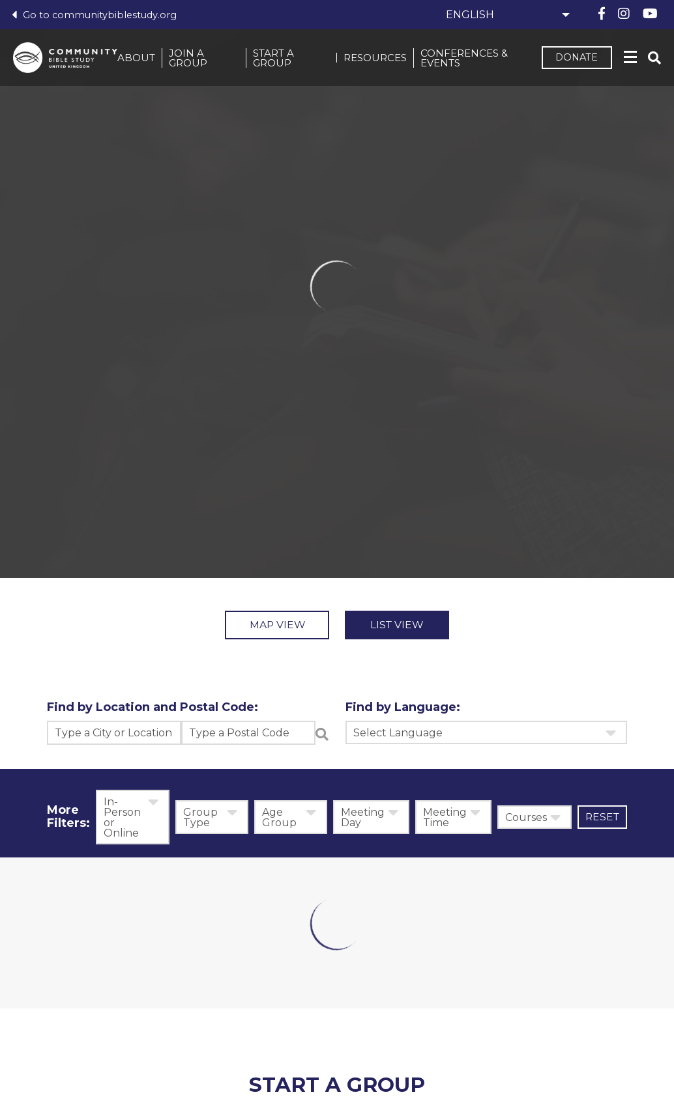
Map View (264, 626)
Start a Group (278, 59)
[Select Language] (505, 14)
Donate (573, 59)
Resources (375, 59)
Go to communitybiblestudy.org (95, 14)
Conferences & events (464, 59)
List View (410, 626)
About (145, 59)
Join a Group (197, 59)
